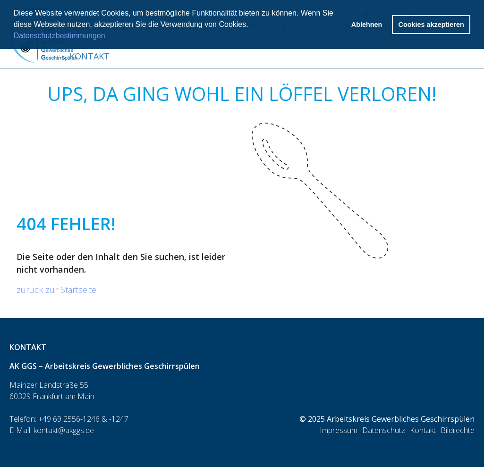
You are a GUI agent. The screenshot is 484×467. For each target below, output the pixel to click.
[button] (251, 25)
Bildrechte (458, 430)
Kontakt (89, 56)
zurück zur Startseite (56, 289)
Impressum (338, 430)
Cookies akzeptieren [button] (431, 24)
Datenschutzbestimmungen (59, 36)
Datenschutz (383, 430)
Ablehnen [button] (366, 24)
